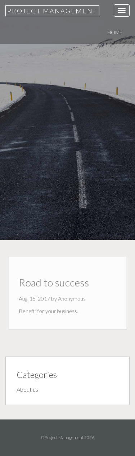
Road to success (54, 284)
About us (27, 389)
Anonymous (72, 298)
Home (114, 32)
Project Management (52, 11)
